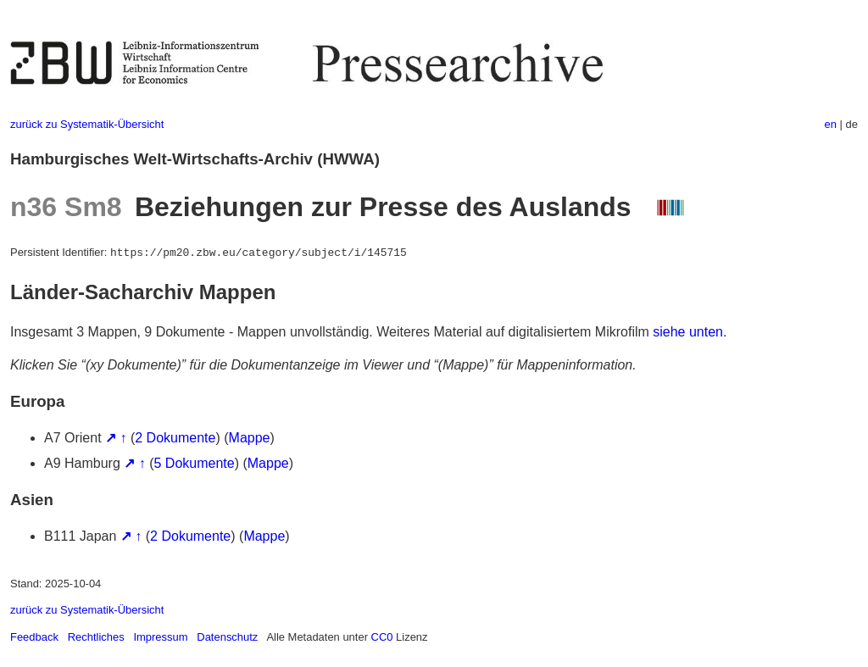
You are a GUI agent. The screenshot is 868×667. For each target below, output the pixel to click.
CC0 (382, 637)
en (831, 124)
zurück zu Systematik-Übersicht (87, 124)
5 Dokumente (194, 463)
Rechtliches (96, 637)
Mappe (249, 438)
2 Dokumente (175, 438)
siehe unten (688, 332)
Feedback (34, 637)
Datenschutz (227, 637)
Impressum (160, 637)
